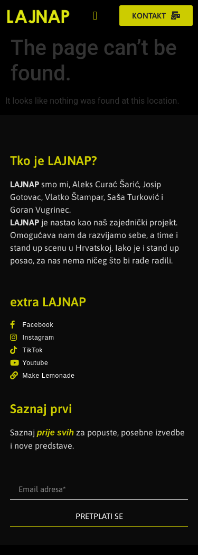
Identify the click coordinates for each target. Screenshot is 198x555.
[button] (95, 15)
